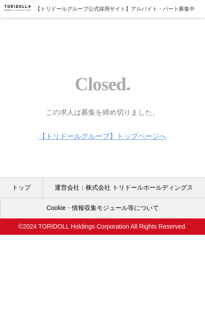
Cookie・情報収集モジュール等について (103, 207)
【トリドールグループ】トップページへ (102, 136)
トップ (21, 187)
